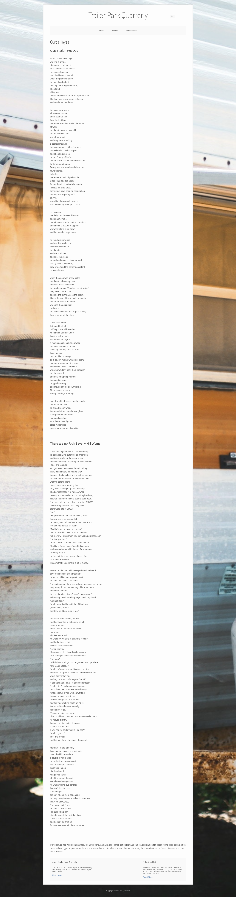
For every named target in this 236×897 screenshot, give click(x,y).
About (101, 31)
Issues (115, 31)
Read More (57, 875)
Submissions (131, 31)
